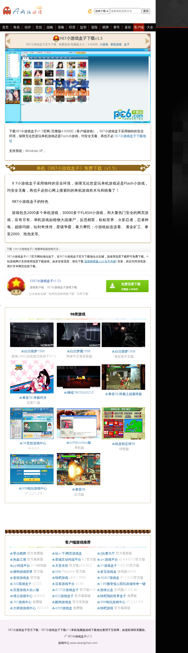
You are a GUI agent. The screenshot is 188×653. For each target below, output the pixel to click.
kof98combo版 (80, 442)
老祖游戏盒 (21, 577)
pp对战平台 (21, 565)
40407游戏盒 (109, 577)
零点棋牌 (19, 553)
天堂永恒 (61, 565)
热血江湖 (19, 559)
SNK (58, 571)
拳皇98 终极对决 (34, 397)
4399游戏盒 (63, 608)
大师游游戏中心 (24, 608)
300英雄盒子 (22, 583)
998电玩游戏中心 (34, 488)
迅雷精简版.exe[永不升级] (100, 261)
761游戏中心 (22, 602)
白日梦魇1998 (80, 351)
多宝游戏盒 (108, 571)
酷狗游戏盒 (63, 602)
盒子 (127, 44)
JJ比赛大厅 (107, 553)
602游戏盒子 (64, 596)
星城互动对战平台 (68, 559)
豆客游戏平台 (65, 583)
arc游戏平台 (109, 559)
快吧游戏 (61, 577)
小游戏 (104, 44)
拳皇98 (80, 489)
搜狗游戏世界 (23, 571)
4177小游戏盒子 (67, 590)
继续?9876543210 (80, 392)
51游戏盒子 (108, 565)
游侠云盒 (106, 590)
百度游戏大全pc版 (26, 590)
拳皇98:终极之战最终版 (125, 394)
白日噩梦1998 (34, 351)
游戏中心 (64, 643)
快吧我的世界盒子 (113, 596)
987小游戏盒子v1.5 (80, 636)
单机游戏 (116, 44)
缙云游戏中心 (23, 596)
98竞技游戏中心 (34, 443)
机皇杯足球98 (125, 443)
